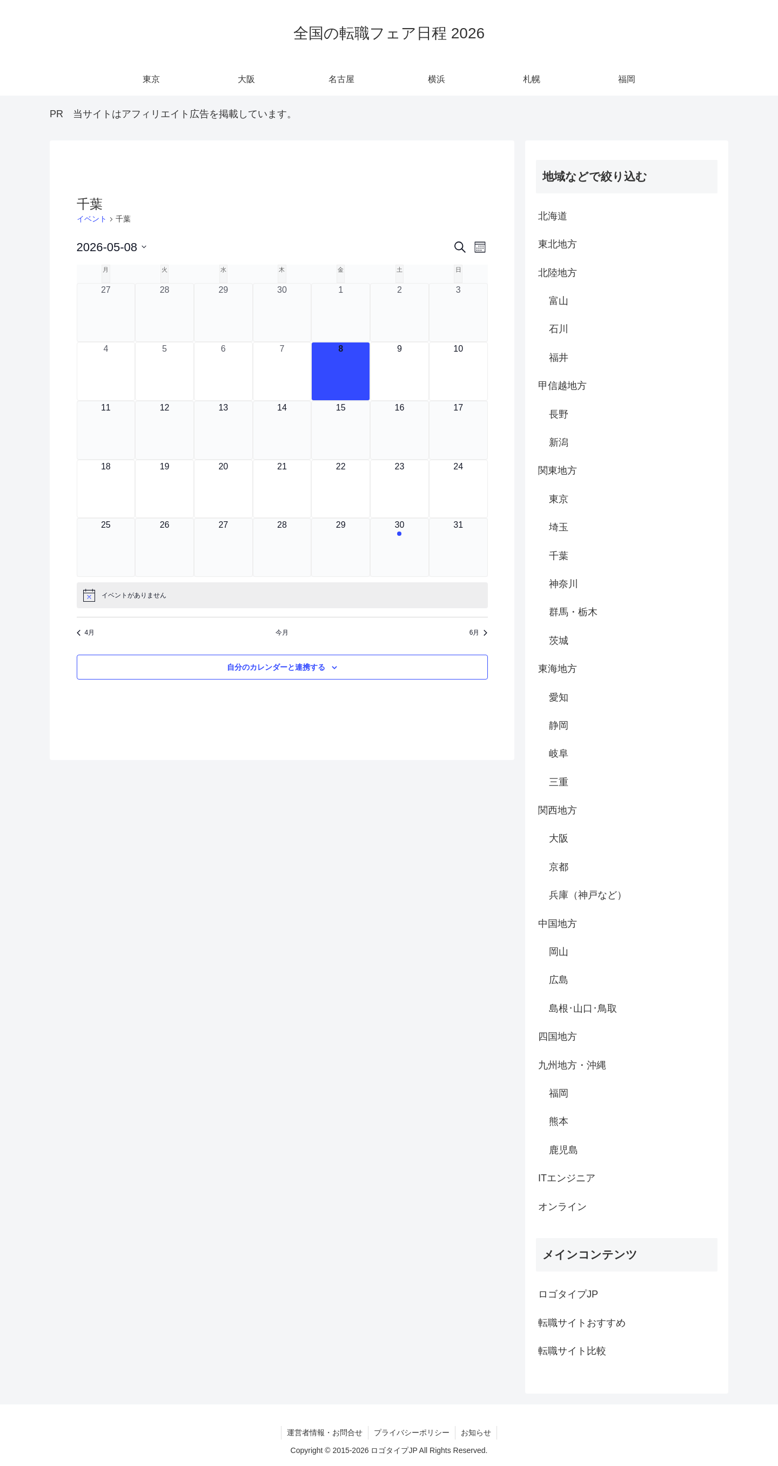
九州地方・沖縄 (572, 1065)
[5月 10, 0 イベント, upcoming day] (458, 371)
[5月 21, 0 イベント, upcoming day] (282, 489)
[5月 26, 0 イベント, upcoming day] (164, 547)
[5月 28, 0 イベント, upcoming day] (282, 547)
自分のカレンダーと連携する (276, 667)
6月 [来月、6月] (479, 632)
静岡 (558, 725)
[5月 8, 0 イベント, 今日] (341, 371)
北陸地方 (557, 272)
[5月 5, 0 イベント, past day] (164, 371)
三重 (558, 782)
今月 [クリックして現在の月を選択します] (282, 632)
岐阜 (558, 753)
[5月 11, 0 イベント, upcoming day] (106, 430)
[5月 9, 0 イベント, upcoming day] (399, 371)
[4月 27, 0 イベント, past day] (106, 312)
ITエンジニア (566, 1178)
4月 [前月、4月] (86, 632)
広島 (558, 979)
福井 (558, 357)
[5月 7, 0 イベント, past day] (282, 371)
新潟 (558, 442)
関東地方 (557, 470)
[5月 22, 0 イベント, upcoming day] (341, 489)
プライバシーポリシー (412, 1432)
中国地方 (557, 923)
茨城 (558, 640)
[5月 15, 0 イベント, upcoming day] (341, 430)
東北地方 (557, 244)
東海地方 (557, 668)
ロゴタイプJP (568, 1294)
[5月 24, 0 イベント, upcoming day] (458, 489)
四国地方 (557, 1036)
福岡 (558, 1093)
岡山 (558, 951)
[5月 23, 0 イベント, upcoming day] (399, 489)
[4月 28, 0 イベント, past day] (164, 312)
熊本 (558, 1121)
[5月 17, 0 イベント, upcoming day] (458, 430)
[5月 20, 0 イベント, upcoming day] (223, 489)
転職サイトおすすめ (582, 1322)
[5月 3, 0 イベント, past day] (458, 312)
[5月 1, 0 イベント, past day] (341, 312)
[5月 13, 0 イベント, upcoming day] (223, 430)
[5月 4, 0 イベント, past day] (106, 371)
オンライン (562, 1206)
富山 (558, 300)
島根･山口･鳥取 (583, 1008)
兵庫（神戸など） (588, 895)
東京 (558, 499)
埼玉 (558, 527)
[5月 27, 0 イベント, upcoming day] (223, 547)
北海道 (552, 216)
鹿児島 (563, 1150)
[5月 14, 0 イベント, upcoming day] (282, 430)
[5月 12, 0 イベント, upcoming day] (164, 430)
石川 (558, 329)
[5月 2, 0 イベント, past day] (399, 312)
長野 (558, 414)
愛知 (558, 697)
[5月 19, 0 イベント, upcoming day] (164, 489)
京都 (558, 867)
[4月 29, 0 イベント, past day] (223, 312)
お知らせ (476, 1432)
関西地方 (557, 810)
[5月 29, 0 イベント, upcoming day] (341, 547)
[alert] (282, 595)
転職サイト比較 (572, 1351)
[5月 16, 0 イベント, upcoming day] (399, 430)
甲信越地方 (562, 385)
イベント (92, 218)
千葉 (558, 555)
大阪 (558, 838)
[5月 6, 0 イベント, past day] (223, 371)
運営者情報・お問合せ (325, 1432)
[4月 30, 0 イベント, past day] (282, 312)
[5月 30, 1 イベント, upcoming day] (399, 547)
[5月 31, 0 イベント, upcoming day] (458, 547)
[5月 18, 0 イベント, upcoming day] (106, 489)
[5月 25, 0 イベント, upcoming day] (106, 547)
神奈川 (563, 584)
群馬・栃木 (573, 612)
